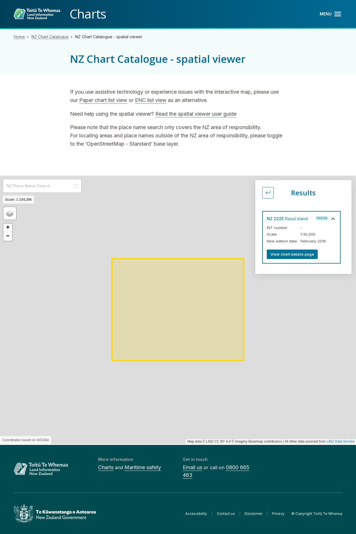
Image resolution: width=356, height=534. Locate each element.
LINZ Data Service (341, 441)
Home (19, 36)
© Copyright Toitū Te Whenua (316, 513)
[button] (9, 213)
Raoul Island (287, 218)
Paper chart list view (103, 100)
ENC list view (150, 100)
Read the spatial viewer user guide (195, 114)
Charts (106, 467)
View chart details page (292, 254)
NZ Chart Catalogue (50, 36)
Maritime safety (142, 467)
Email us (192, 467)
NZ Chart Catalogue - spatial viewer (108, 36)
